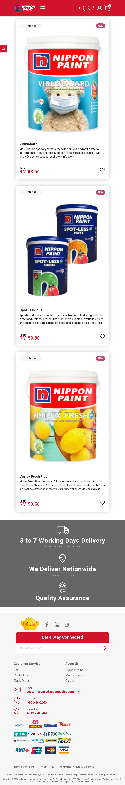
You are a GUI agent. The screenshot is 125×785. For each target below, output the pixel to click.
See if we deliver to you (62, 575)
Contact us (21, 675)
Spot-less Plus (31, 310)
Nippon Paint (74, 670)
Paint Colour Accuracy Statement (77, 767)
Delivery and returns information (62, 546)
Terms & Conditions (24, 767)
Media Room (74, 675)
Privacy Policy (47, 767)
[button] (103, 168)
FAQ (16, 670)
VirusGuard (29, 144)
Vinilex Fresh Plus (33, 476)
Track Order (21, 680)
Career (69, 680)
